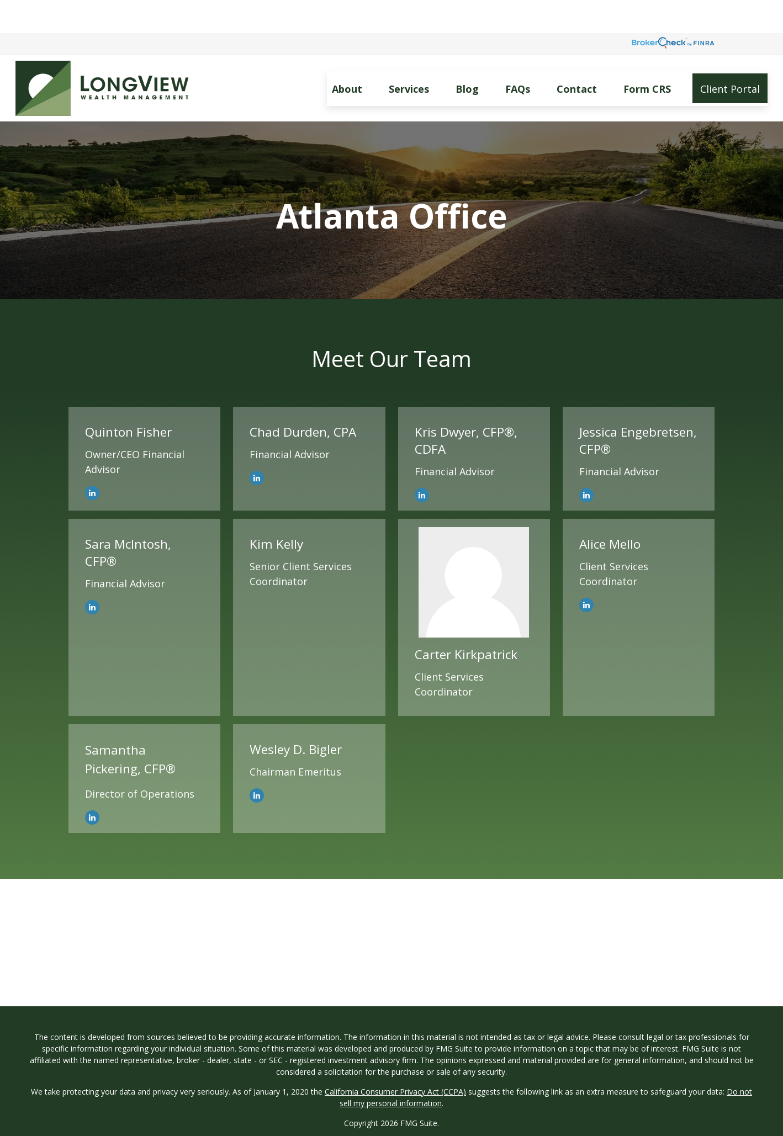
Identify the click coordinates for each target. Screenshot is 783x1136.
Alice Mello (610, 510)
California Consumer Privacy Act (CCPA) (395, 1058)
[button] (347, 55)
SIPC (414, 1121)
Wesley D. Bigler (296, 716)
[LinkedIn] (92, 460)
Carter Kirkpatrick (466, 621)
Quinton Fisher (128, 398)
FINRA (392, 1121)
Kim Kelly (276, 510)
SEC (368, 1110)
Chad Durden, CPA (303, 398)
